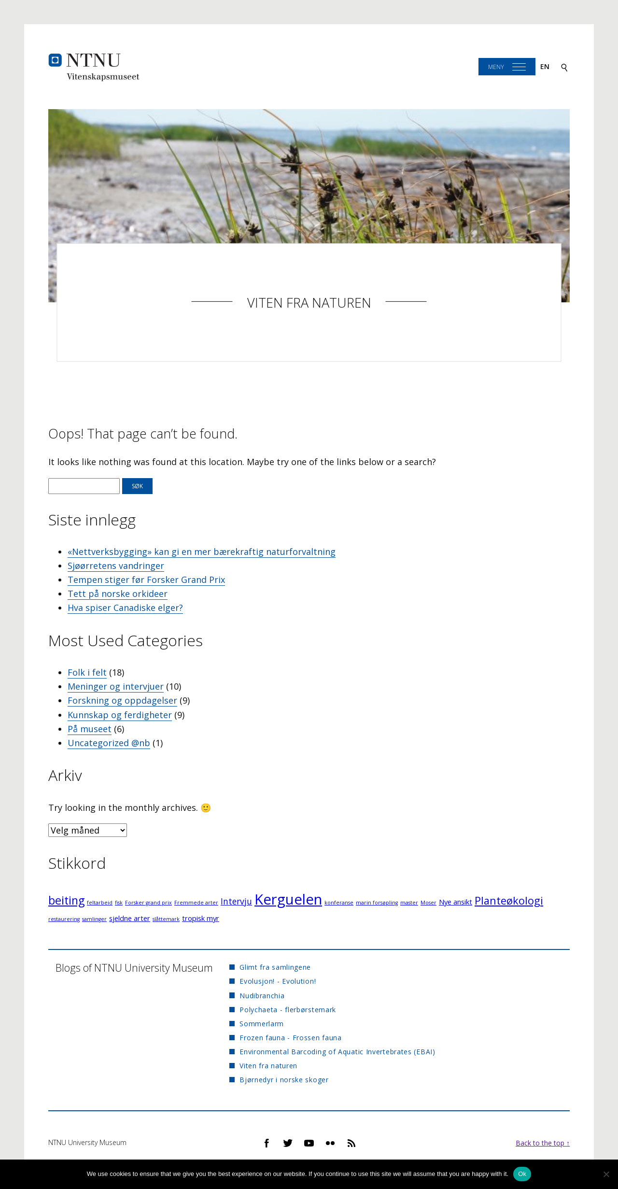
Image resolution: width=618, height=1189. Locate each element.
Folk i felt (87, 672)
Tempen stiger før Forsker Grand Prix (146, 579)
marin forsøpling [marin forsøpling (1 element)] (377, 902)
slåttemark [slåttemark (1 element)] (166, 919)
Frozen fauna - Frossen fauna (290, 1037)
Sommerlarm (261, 1023)
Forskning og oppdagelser (122, 700)
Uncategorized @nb (109, 743)
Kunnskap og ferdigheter (120, 715)
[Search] (564, 67)
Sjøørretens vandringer (116, 565)
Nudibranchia (261, 995)
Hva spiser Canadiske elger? (125, 607)
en (544, 66)
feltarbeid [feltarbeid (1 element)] (99, 902)
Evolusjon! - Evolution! (277, 981)
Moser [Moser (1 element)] (428, 902)
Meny (496, 67)
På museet (90, 729)
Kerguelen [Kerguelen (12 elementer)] (288, 899)
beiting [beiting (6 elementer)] (66, 900)
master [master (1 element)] (409, 902)
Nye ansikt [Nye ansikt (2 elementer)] (455, 901)
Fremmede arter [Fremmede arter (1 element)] (196, 902)
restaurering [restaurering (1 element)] (64, 919)
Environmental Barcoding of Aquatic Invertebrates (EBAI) (337, 1051)
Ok (522, 1173)
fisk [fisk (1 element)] (119, 902)
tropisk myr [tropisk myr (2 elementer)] (200, 918)
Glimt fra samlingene (275, 967)
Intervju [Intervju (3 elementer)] (236, 901)
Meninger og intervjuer (116, 686)
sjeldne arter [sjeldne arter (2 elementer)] (129, 918)
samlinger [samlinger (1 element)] (94, 919)
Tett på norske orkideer (118, 593)
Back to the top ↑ (543, 1142)
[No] (606, 1174)
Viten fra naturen (309, 302)
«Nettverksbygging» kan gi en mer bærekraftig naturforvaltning (202, 551)
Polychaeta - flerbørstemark (287, 1009)
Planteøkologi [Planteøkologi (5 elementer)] (509, 900)
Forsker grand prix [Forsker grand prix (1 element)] (148, 902)
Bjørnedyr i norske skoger (284, 1079)
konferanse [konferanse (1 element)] (338, 902)
